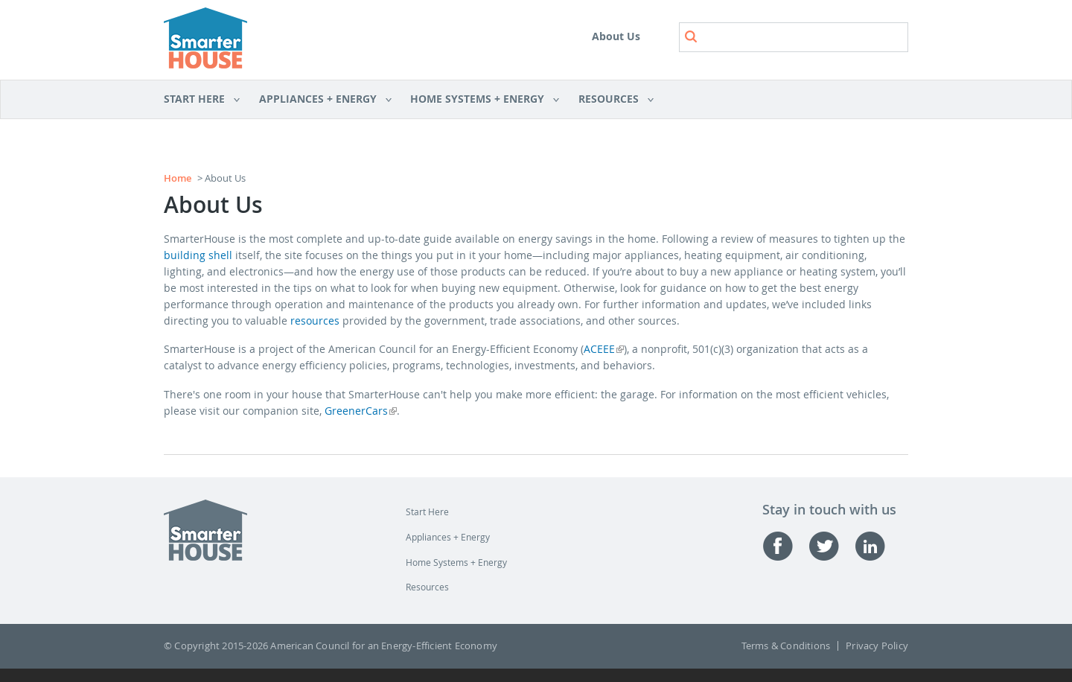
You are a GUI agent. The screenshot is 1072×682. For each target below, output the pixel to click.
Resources (611, 100)
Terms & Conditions (786, 646)
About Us (616, 36)
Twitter (831, 546)
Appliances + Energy (320, 100)
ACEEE (604, 349)
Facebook (785, 546)
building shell (198, 255)
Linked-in (878, 546)
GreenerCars (361, 411)
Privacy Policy (877, 646)
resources (314, 320)
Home (177, 178)
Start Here (202, 100)
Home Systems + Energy (480, 100)
